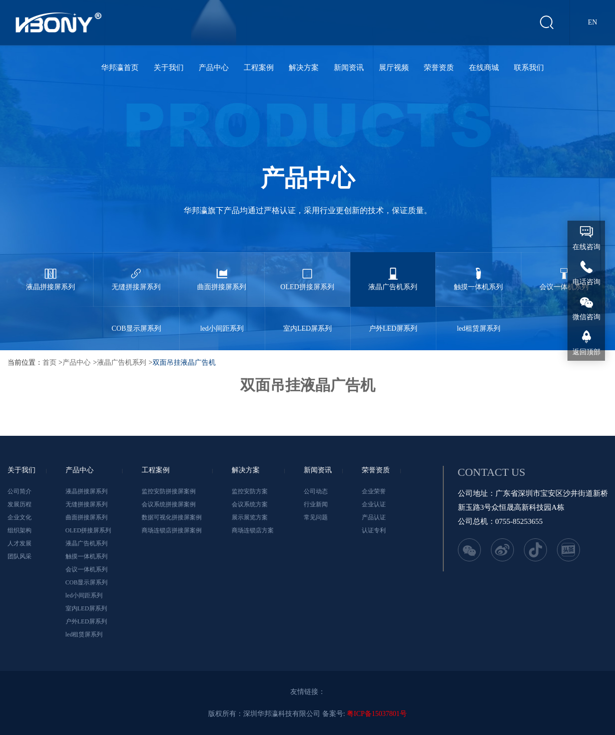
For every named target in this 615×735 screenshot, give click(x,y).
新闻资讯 (349, 68)
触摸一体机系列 (478, 271)
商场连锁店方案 (253, 530)
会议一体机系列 (563, 271)
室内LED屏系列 (307, 319)
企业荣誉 (374, 491)
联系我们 (529, 68)
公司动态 (316, 491)
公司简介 (20, 491)
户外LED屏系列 (393, 319)
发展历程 (20, 504)
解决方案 (304, 68)
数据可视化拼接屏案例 (172, 517)
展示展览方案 (250, 517)
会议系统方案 (250, 504)
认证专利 (374, 530)
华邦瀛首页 (120, 68)
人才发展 (20, 543)
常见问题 (316, 517)
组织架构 (20, 530)
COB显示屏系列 (136, 319)
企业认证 (374, 504)
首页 (50, 362)
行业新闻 (316, 504)
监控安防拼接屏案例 (169, 491)
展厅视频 (394, 68)
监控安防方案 (250, 491)
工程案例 (259, 68)
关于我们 (169, 68)
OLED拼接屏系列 (307, 271)
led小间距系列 (222, 319)
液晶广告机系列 (392, 271)
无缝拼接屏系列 (136, 271)
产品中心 (214, 68)
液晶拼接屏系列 (50, 271)
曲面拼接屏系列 (221, 271)
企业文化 (20, 517)
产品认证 (374, 517)
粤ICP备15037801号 (377, 713)
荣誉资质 (439, 68)
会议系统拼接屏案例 (169, 504)
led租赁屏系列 (478, 319)
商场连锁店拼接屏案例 (172, 530)
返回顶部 (586, 352)
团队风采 (20, 556)
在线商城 (484, 68)
